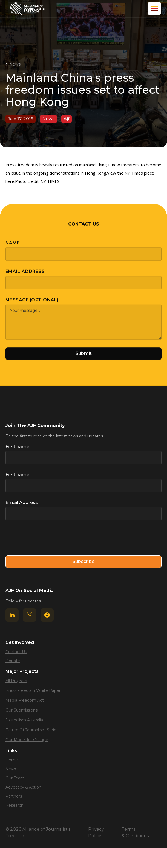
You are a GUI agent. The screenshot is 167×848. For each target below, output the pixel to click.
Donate (12, 660)
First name (17, 446)
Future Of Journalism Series (31, 729)
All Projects (16, 680)
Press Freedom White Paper (33, 690)
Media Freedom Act (24, 700)
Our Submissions (21, 710)
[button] (153, 8)
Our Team (14, 778)
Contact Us (16, 651)
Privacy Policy (96, 832)
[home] (27, 8)
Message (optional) (32, 304)
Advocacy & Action (23, 787)
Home (11, 760)
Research (14, 805)
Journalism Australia (24, 720)
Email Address (25, 275)
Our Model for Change (26, 739)
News (15, 64)
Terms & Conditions (135, 832)
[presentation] (47, 538)
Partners (13, 796)
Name (12, 247)
